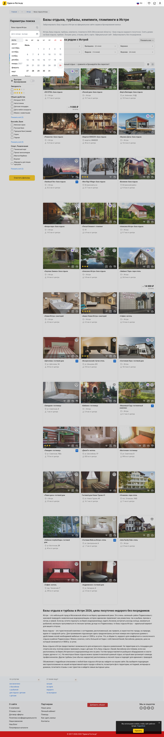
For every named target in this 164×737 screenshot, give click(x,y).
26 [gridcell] (60, 65)
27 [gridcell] (27, 71)
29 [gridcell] (38, 71)
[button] (149, 3)
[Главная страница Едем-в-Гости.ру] (13, 3)
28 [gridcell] (33, 71)
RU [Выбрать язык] (139, 3)
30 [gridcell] (44, 71)
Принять (138, 731)
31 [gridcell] (49, 71)
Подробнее (141, 726)
